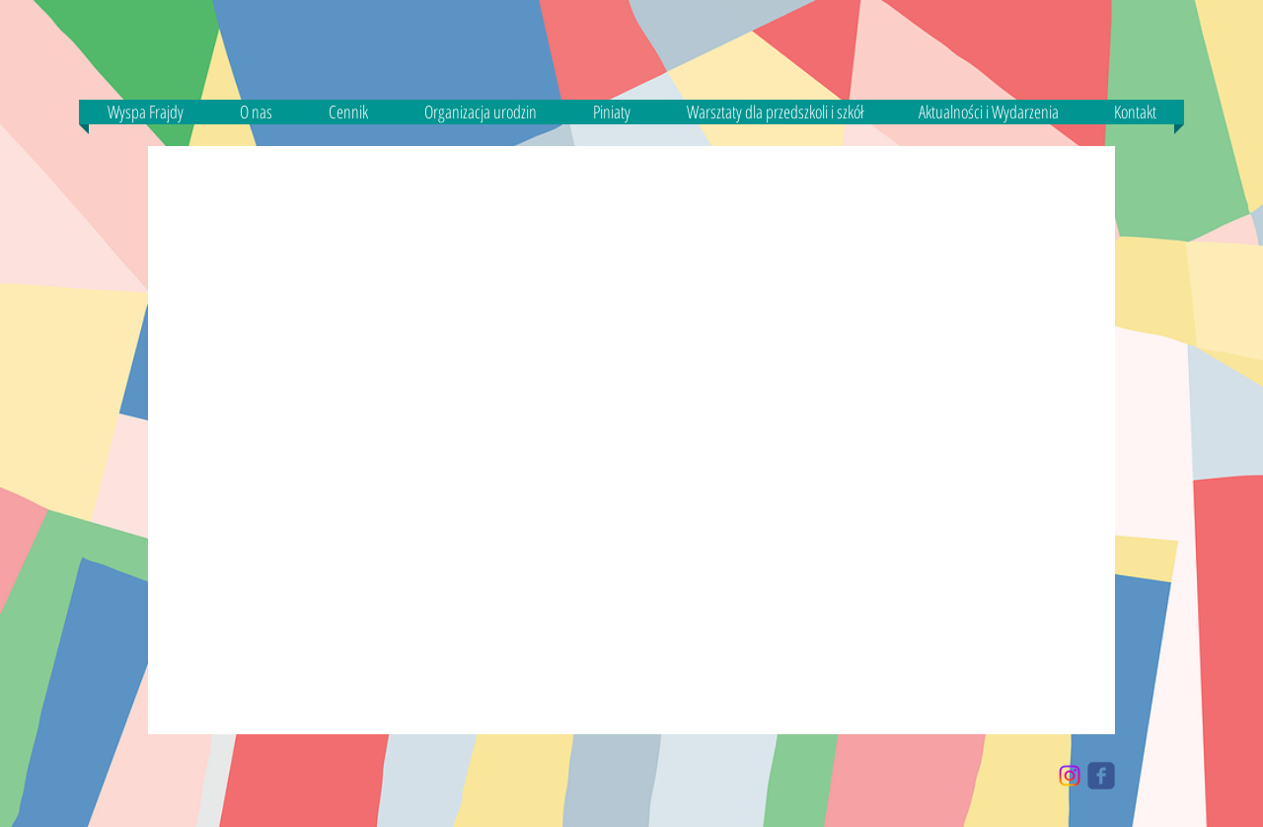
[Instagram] (1069, 775)
